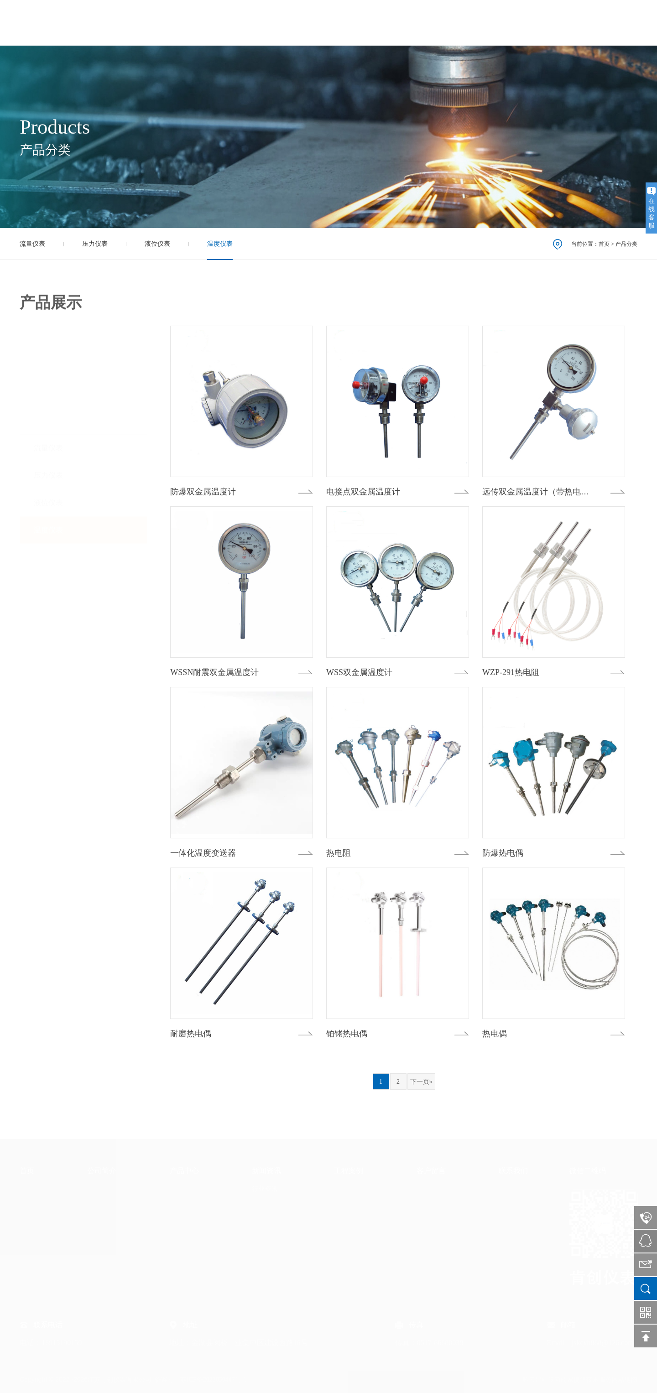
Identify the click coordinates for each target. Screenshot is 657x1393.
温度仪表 (220, 243)
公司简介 (328, 22)
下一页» (421, 1081)
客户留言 (527, 22)
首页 (285, 22)
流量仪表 (32, 243)
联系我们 (576, 22)
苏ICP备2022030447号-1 (213, 1379)
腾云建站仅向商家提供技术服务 (567, 1379)
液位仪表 (157, 243)
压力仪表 (95, 243)
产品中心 (377, 22)
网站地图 (624, 1379)
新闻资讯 (427, 22)
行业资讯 (264, 1188)
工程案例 (477, 22)
